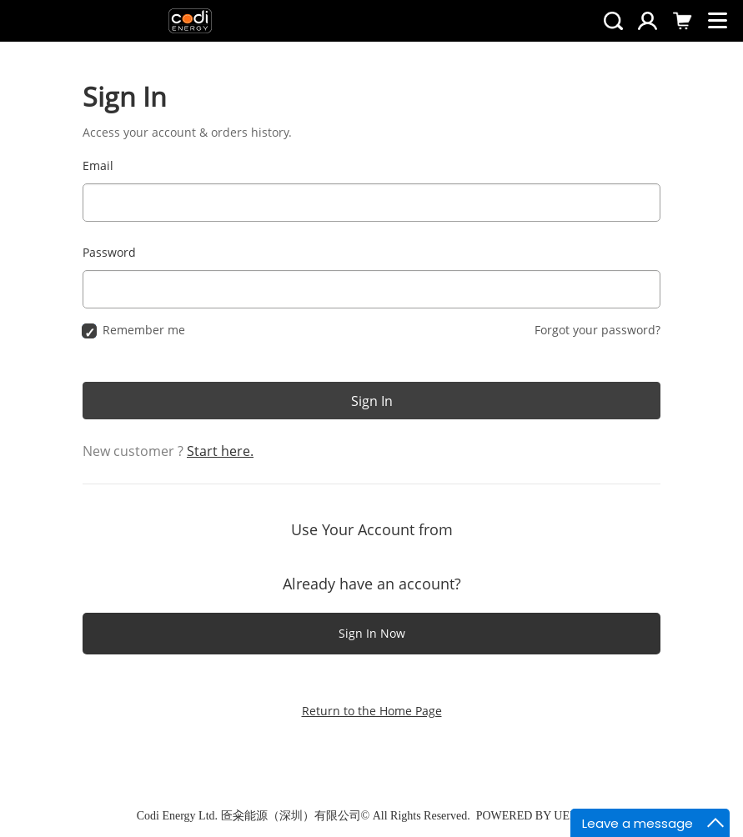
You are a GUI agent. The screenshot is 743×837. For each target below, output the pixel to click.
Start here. (220, 451)
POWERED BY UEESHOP (541, 815)
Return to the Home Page (372, 711)
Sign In (372, 401)
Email (98, 165)
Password (109, 252)
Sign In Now (372, 633)
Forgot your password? (597, 330)
